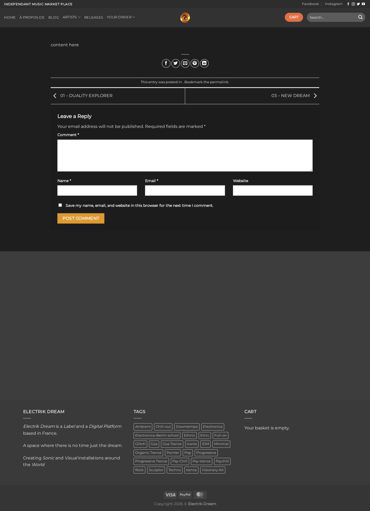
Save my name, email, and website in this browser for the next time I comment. (139, 205)
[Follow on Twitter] (358, 4)
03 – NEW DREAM (295, 95)
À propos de (32, 17)
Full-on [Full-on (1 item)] (220, 435)
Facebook (310, 4)
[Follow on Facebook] (348, 4)
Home (10, 17)
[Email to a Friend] (185, 63)
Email (151, 180)
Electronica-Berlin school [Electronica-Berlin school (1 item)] (157, 435)
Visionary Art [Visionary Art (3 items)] (213, 470)
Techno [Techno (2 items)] (174, 470)
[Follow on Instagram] (353, 4)
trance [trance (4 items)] (191, 470)
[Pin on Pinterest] (194, 63)
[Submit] (360, 17)
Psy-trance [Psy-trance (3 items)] (202, 461)
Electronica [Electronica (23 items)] (213, 427)
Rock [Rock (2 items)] (139, 470)
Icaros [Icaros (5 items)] (192, 444)
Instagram (334, 4)
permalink (219, 82)
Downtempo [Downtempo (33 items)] (187, 427)
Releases (93, 17)
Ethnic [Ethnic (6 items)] (189, 435)
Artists (71, 17)
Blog (53, 17)
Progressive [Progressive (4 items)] (206, 453)
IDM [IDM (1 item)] (205, 444)
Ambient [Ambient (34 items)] (143, 427)
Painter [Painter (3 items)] (173, 453)
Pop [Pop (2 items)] (187, 453)
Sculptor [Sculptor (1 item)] (156, 470)
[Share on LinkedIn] (204, 63)
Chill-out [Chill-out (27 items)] (163, 427)
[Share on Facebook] (166, 63)
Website (240, 180)
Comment (68, 134)
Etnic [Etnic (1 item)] (204, 435)
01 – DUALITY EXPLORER (82, 95)
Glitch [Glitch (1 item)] (140, 444)
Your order (121, 17)
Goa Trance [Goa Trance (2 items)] (172, 444)
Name (64, 180)
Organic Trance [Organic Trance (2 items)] (148, 453)
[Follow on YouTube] (363, 4)
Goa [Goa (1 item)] (154, 444)
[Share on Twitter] (175, 63)
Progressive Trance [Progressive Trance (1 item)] (151, 461)
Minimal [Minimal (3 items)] (221, 444)
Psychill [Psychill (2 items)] (222, 461)
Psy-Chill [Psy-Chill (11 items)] (180, 461)
